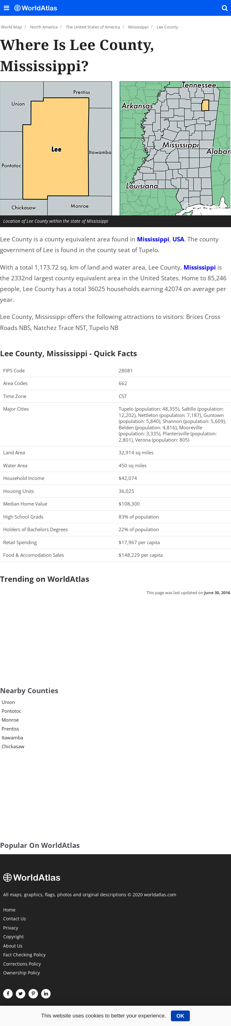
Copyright (13, 937)
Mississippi (153, 239)
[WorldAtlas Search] (225, 8)
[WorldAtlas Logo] (38, 8)
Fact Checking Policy (24, 955)
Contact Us (14, 919)
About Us (12, 946)
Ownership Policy (21, 973)
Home (9, 910)
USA (178, 239)
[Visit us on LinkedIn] (46, 993)
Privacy (10, 928)
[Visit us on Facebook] (8, 993)
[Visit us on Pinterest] (33, 993)
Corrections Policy (22, 964)
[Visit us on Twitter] (20, 993)
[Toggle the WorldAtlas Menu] (6, 8)
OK (180, 1016)
